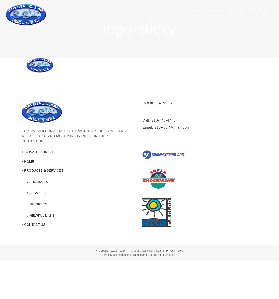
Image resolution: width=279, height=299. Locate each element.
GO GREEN (38, 204)
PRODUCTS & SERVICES (43, 170)
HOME (29, 162)
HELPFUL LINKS (42, 215)
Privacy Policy (174, 250)
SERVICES (37, 193)
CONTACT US (34, 225)
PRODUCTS (38, 182)
